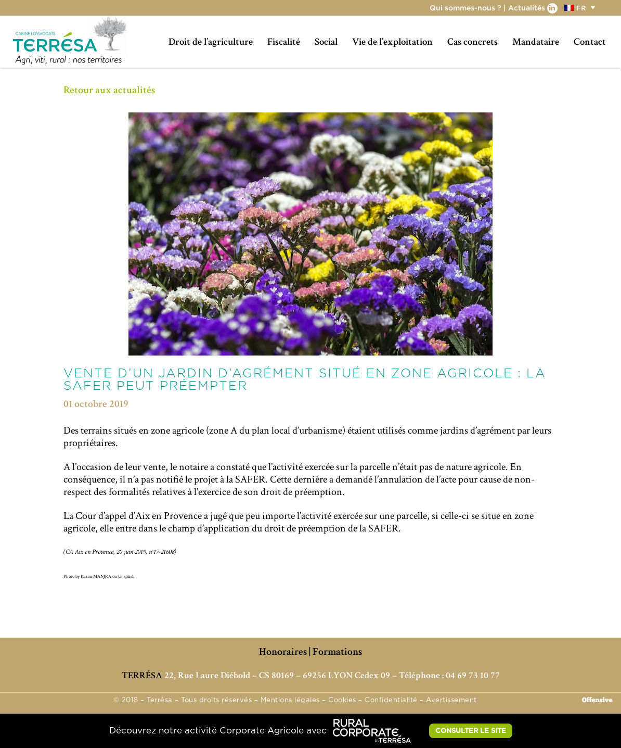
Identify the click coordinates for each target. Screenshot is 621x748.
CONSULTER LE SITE (470, 730)
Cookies (342, 700)
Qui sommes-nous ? (465, 7)
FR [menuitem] (581, 7)
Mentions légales (290, 700)
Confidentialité (391, 700)
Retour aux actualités (109, 90)
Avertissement (451, 700)
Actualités (526, 7)
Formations (337, 651)
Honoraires (283, 651)
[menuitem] (581, 7)
